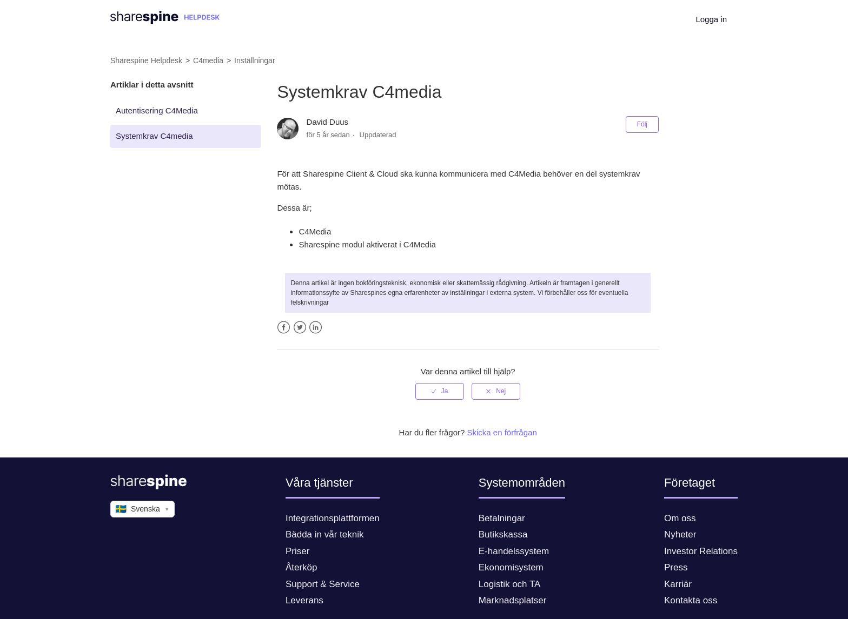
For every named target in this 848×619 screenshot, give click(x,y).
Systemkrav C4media (154, 135)
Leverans (304, 600)
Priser (297, 551)
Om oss (680, 518)
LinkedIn (315, 327)
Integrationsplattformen (333, 518)
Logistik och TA (510, 584)
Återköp (301, 567)
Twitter (300, 327)
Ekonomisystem (511, 567)
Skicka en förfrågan (502, 432)
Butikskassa (503, 534)
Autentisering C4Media (157, 110)
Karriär (678, 584)
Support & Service (323, 584)
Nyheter (680, 534)
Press (675, 567)
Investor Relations (701, 551)
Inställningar (254, 60)
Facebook (283, 327)
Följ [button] (642, 124)
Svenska (142, 509)
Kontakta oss (690, 600)
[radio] (439, 391)
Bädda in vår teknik (325, 534)
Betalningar (502, 518)
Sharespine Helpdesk (146, 60)
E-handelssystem (514, 551)
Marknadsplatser (513, 600)
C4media (208, 60)
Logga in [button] (711, 19)
